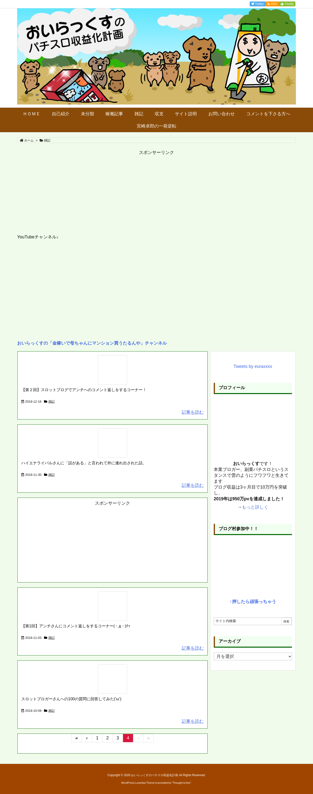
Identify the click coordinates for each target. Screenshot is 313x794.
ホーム (29, 140)
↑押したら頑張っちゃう (253, 601)
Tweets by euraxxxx (253, 366)
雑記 (51, 401)
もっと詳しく (255, 507)
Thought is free (181, 782)
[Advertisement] (156, 195)
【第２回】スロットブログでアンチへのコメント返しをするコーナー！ (83, 390)
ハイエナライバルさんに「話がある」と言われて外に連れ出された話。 (83, 463)
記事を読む (193, 412)
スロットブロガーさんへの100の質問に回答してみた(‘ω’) (71, 699)
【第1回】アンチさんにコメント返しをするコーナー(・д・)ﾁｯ (75, 626)
